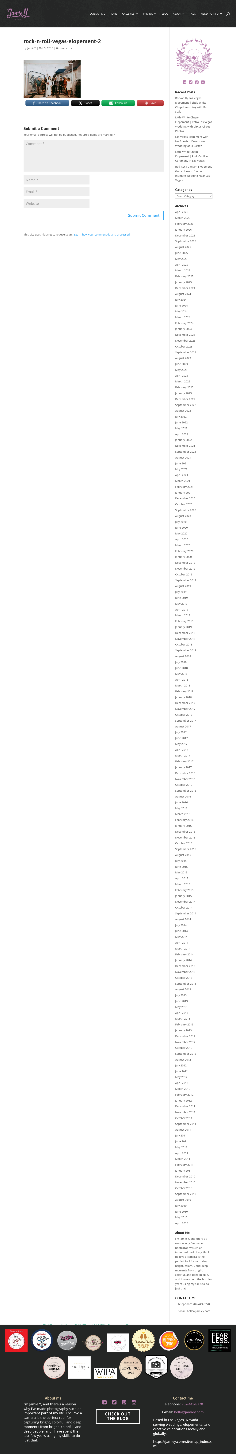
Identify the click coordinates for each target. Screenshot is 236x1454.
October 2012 (183, 1048)
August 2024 (183, 294)
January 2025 (183, 282)
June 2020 (181, 527)
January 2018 (183, 697)
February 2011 (184, 1164)
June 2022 (181, 422)
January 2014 (183, 960)
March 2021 (182, 481)
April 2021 (181, 475)
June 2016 (181, 802)
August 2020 (183, 516)
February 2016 (184, 820)
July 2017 (181, 732)
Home (113, 13)
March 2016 (182, 814)
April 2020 (181, 539)
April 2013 (181, 1013)
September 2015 (185, 849)
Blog (165, 13)
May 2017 (181, 744)
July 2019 (181, 592)
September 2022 (185, 405)
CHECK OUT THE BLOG (118, 1416)
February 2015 (184, 890)
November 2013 (185, 972)
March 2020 (182, 545)
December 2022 (185, 399)
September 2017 (185, 720)
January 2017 (183, 767)
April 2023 (181, 375)
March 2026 (182, 218)
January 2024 (183, 329)
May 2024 (181, 311)
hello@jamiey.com (198, 1311)
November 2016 (185, 779)
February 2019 (184, 621)
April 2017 (181, 750)
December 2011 (185, 1106)
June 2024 (181, 305)
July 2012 (181, 1065)
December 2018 (185, 633)
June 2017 (181, 738)
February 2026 (184, 223)
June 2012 (181, 1071)
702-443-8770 (201, 1304)
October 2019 (183, 574)
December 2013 (185, 966)
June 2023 (181, 364)
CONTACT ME (97, 13)
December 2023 (185, 335)
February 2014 (184, 954)
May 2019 (181, 603)
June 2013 (181, 1001)
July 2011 (181, 1135)
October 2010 (183, 1188)
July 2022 (181, 416)
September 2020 (185, 510)
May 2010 (181, 1217)
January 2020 (183, 557)
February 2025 (184, 276)
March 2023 (182, 381)
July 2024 (181, 299)
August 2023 (183, 358)
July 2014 (181, 925)
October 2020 (183, 504)
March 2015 (182, 884)
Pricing (148, 13)
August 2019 (183, 586)
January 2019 (183, 627)
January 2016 (183, 825)
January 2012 (183, 1100)
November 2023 (185, 340)
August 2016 (183, 796)
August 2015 (183, 855)
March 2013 (182, 1018)
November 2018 (185, 639)
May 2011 (181, 1147)
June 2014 (181, 931)
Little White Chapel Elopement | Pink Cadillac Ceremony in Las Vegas (191, 156)
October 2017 (183, 714)
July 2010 (181, 1205)
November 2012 (185, 1042)
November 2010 (185, 1182)
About (177, 13)
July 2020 (181, 522)
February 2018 (184, 691)
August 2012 (183, 1059)
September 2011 (185, 1124)
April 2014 (181, 942)
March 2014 (182, 948)
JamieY (31, 48)
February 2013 (184, 1024)
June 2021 (181, 463)
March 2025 (182, 270)
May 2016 (181, 808)
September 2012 (185, 1053)
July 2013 (181, 995)
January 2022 (183, 440)
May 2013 (181, 1007)
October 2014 (183, 907)
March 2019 (182, 615)
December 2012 (185, 1036)
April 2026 (181, 212)
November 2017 (185, 709)
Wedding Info (210, 13)
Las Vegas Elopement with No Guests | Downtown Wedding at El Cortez (191, 141)
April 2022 (181, 434)
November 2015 (185, 837)
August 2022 (183, 410)
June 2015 (181, 866)
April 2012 (181, 1083)
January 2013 (183, 1030)
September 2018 (185, 650)
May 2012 (181, 1077)
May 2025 (181, 259)
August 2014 (183, 919)
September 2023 (185, 352)
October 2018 (183, 644)
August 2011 (183, 1129)
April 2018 (181, 679)
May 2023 (181, 370)
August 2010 (183, 1200)
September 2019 (185, 580)
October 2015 (183, 843)
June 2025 (181, 253)
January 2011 (183, 1170)
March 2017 (182, 755)
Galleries (128, 13)
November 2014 (185, 901)
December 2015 (185, 831)
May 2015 (181, 872)
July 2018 (181, 662)
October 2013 (183, 978)
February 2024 (184, 323)
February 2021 (184, 487)
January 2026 (183, 229)
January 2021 (183, 492)
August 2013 (183, 989)
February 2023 (184, 387)
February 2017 (184, 761)
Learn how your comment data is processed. (102, 234)
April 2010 (181, 1223)
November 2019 (185, 568)
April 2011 (181, 1153)
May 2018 (181, 673)
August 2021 (183, 457)
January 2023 (183, 393)
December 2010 (185, 1176)
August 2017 (183, 726)
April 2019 (181, 609)
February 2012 (184, 1094)
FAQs (193, 13)
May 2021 (181, 469)
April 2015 (181, 878)
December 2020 (185, 498)
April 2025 (181, 264)
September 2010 (185, 1194)
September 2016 (185, 790)
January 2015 (183, 896)
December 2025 (185, 235)
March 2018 (182, 685)
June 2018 (181, 668)
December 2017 (185, 703)
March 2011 (182, 1159)
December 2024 (185, 288)
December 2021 (185, 446)
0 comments (64, 48)
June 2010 (181, 1211)
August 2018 (183, 656)
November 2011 (185, 1112)
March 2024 (182, 317)
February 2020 (184, 551)
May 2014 (181, 937)
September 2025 (185, 241)
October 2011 (183, 1118)
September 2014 (185, 913)
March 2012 (182, 1089)
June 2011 (181, 1141)
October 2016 (183, 784)
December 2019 (185, 562)
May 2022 (181, 428)
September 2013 (185, 983)
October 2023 (183, 346)
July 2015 (181, 861)
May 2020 (181, 533)
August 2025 (183, 247)
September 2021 (185, 451)
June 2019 (181, 598)
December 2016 (185, 773)
